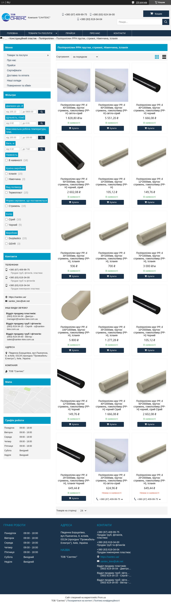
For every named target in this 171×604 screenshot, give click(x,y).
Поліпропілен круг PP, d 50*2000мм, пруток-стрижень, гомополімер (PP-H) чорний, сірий (74, 183)
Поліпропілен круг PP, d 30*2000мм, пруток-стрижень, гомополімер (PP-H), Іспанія (74, 257)
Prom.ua (102, 597)
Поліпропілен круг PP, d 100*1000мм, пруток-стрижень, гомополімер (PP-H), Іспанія (74, 331)
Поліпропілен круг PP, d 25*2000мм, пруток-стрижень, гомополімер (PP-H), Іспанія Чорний (74, 479)
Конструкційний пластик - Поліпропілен (32, 38)
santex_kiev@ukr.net (19, 301)
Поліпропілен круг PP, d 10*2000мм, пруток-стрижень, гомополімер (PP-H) (112, 183)
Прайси (70, 33)
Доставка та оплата (18, 75)
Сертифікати (14, 70)
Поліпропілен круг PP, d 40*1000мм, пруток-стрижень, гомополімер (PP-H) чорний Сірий (112, 405)
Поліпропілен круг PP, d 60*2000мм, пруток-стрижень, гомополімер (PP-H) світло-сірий (112, 109)
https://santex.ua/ (17, 297)
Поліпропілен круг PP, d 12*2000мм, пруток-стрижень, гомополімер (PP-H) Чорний (74, 405)
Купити (75, 128)
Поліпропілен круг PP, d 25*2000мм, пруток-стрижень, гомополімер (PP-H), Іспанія (149, 479)
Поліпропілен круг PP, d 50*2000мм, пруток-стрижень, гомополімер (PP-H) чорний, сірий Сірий (149, 405)
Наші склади (14, 80)
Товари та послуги (40, 33)
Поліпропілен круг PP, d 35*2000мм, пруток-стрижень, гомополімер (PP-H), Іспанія (112, 331)
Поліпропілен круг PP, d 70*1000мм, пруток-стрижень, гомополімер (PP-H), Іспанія (149, 257)
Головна (12, 33)
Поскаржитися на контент (79, 600)
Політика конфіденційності (107, 600)
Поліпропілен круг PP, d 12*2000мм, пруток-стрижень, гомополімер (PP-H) (149, 183)
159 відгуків (141, 2)
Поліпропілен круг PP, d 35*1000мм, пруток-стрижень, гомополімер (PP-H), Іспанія (112, 257)
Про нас (95, 33)
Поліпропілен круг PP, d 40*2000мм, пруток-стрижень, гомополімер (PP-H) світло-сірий (74, 109)
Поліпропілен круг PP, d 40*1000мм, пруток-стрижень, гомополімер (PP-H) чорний (149, 109)
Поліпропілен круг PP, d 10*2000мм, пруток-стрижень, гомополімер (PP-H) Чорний (149, 331)
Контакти (119, 33)
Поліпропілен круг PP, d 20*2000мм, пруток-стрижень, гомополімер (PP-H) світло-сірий (112, 479)
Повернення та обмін (19, 85)
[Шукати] (165, 22)
